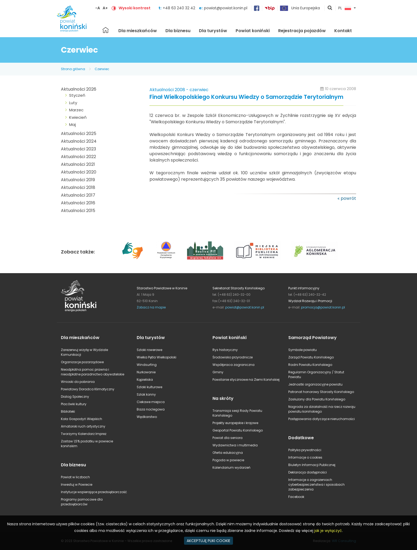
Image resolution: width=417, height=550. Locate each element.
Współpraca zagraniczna (233, 364)
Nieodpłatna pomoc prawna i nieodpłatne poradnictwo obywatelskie (92, 371)
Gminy (217, 372)
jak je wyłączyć (328, 530)
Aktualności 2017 (78, 195)
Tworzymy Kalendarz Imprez (83, 433)
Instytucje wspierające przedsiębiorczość (94, 492)
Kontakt (343, 31)
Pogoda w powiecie (228, 460)
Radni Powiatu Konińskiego (310, 364)
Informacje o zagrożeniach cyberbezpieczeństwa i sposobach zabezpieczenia (316, 484)
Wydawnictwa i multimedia (235, 445)
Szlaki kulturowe (149, 387)
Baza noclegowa (151, 409)
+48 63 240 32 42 (179, 8)
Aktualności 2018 (78, 187)
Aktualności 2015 (78, 211)
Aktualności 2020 (78, 172)
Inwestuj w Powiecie (76, 484)
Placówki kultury (73, 404)
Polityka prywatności (304, 450)
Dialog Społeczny (75, 396)
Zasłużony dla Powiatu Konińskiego (316, 399)
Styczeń (77, 95)
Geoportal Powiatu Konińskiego (237, 430)
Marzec (76, 110)
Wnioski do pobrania (78, 381)
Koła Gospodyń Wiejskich (81, 419)
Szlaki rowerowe (149, 350)
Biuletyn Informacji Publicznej (311, 465)
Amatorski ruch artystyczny (83, 426)
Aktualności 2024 (79, 141)
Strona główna (105, 30)
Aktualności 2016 (78, 203)
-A (97, 8)
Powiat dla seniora (227, 437)
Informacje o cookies (305, 457)
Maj (72, 124)
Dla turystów (213, 31)
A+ (105, 8)
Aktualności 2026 (78, 89)
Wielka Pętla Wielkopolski (156, 357)
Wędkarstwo (147, 416)
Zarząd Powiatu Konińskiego (311, 357)
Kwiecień (78, 117)
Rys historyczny (225, 350)
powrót (348, 198)
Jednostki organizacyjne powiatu (315, 384)
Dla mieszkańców (137, 31)
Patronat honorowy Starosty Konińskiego (321, 392)
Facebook (296, 496)
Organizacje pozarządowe (82, 362)
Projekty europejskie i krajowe (235, 423)
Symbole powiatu (302, 350)
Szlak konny (146, 394)
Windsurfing (147, 364)
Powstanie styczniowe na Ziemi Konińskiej (246, 379)
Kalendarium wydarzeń (231, 467)
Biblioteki (68, 411)
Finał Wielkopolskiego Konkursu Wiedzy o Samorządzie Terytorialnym (246, 97)
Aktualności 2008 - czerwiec (178, 90)
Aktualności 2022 (78, 157)
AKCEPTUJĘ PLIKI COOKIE (208, 540)
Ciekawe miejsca (151, 402)
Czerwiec (102, 69)
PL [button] (344, 8)
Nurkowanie (146, 372)
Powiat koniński (253, 31)
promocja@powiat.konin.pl (323, 307)
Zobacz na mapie (151, 307)
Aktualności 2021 (78, 164)
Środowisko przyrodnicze (232, 357)
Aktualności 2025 (78, 133)
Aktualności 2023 (78, 149)
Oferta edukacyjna (227, 452)
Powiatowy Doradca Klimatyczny (87, 389)
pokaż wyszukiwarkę (330, 8)
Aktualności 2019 (78, 180)
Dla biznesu (177, 31)
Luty (73, 102)
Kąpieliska (145, 379)
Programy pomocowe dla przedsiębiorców (82, 501)
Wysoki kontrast (135, 8)
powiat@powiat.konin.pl (225, 8)
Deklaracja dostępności (307, 472)
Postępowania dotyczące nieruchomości (321, 419)
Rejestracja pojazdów (302, 31)
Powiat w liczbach (75, 477)
